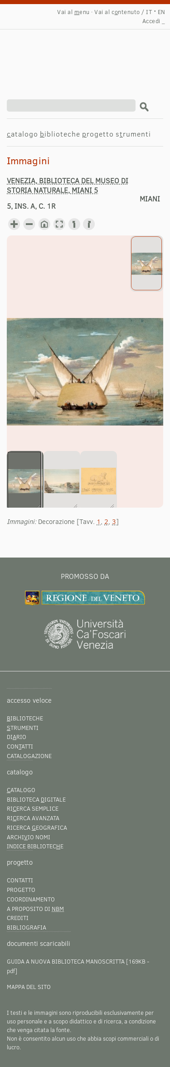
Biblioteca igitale (36, 799)
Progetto (21, 890)
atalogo (22, 133)
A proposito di (35, 909)
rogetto (98, 133)
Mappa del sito (29, 987)
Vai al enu (73, 12)
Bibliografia (26, 927)
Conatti (20, 746)
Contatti (20, 880)
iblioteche (60, 133)
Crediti (18, 918)
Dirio (16, 737)
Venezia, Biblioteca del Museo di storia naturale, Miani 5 (67, 185)
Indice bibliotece (35, 846)
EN (161, 12)
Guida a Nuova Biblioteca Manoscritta (66, 961)
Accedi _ (153, 21)
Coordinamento (31, 899)
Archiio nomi (28, 837)
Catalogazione (29, 756)
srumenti (133, 133)
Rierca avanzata (33, 818)
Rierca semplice (32, 808)
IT (149, 12)
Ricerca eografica (37, 827)
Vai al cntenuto (117, 12)
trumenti (23, 728)
